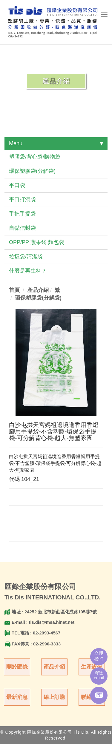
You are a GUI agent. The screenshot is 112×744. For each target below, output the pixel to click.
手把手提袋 (22, 214)
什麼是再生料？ (28, 271)
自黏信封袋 (22, 228)
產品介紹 (54, 667)
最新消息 (17, 697)
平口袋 (17, 185)
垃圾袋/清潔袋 (26, 256)
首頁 (14, 290)
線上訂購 (54, 697)
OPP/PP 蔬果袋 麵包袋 (36, 242)
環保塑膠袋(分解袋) (32, 171)
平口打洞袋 (22, 199)
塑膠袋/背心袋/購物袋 (34, 157)
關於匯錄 (17, 667)
